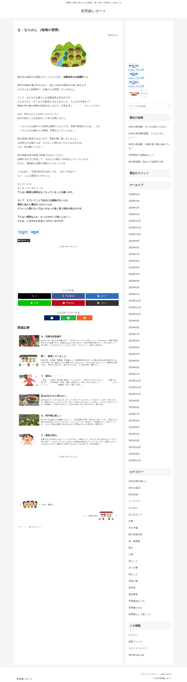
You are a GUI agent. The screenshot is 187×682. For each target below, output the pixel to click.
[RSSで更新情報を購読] (74, 317)
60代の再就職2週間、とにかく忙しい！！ (146, 135)
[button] (102, 303)
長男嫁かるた (23, 240)
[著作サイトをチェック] (62, 317)
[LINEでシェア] (34, 303)
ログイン (133, 635)
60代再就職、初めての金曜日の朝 (146, 161)
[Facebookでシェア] (68, 296)
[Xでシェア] (34, 296)
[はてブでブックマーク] (102, 296)
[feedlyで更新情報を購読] (68, 317)
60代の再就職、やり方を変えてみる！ (148, 127)
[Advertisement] (68, 266)
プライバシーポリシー (149, 674)
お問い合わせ (165, 674)
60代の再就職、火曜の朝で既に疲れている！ (149, 146)
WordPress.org (136, 655)
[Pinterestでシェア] (68, 303)
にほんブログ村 (136, 69)
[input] (149, 106)
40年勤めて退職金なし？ (141, 155)
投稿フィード (135, 641)
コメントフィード (138, 648)
